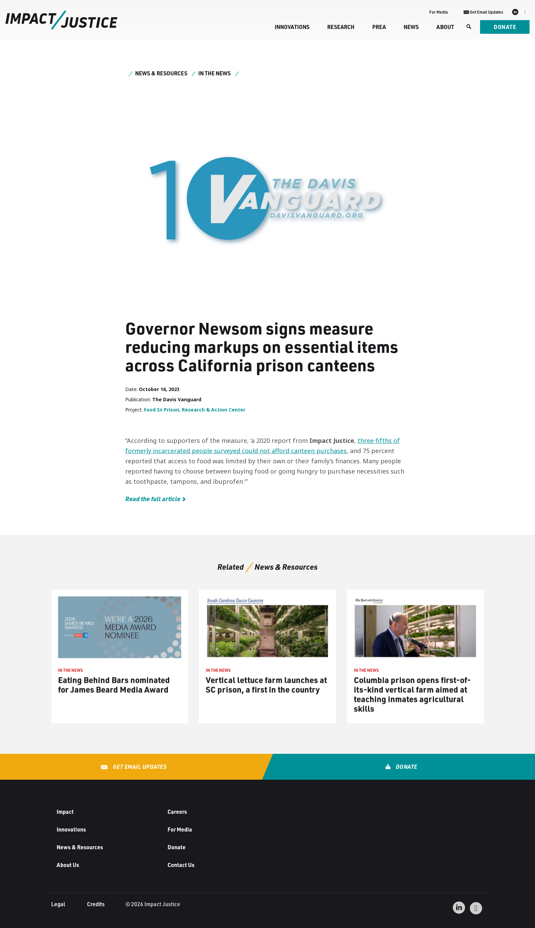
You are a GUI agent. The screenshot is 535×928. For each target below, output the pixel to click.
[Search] (468, 27)
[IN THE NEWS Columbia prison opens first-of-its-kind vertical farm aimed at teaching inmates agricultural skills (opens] (415, 661)
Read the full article (152, 499)
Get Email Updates (139, 766)
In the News (214, 73)
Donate (505, 26)
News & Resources (161, 73)
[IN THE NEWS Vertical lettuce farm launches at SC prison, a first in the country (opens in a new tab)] (267, 661)
